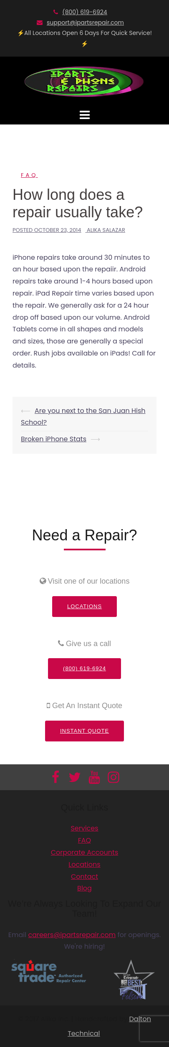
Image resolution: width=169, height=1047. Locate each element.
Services (84, 828)
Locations (84, 606)
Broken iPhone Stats (53, 439)
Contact (84, 876)
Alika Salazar (106, 230)
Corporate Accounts (85, 852)
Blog (84, 888)
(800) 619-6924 (84, 12)
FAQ (29, 175)
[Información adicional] (84, 81)
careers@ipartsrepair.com (72, 935)
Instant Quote (84, 731)
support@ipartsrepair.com (85, 22)
